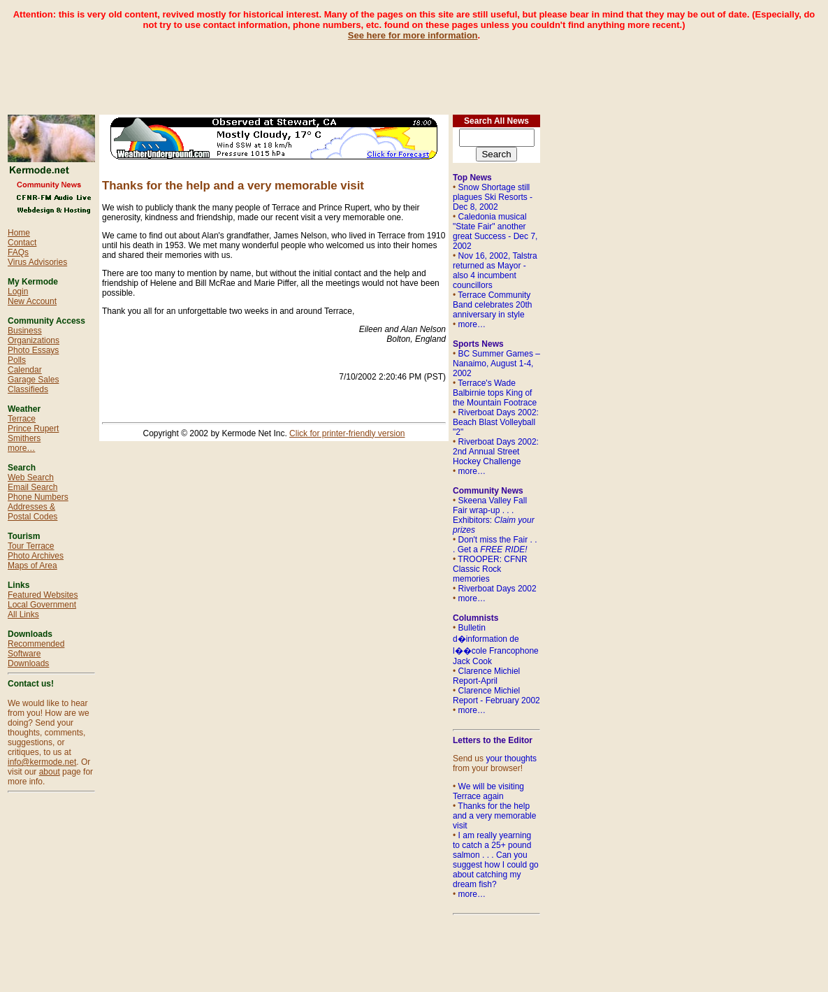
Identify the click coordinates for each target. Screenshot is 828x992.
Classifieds (28, 389)
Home (19, 233)
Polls (17, 360)
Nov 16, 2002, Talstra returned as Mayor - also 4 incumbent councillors (495, 270)
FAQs (18, 252)
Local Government (42, 605)
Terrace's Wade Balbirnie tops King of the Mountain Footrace (495, 393)
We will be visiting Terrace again (488, 791)
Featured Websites (43, 595)
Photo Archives (36, 556)
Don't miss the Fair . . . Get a (495, 544)
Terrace (22, 419)
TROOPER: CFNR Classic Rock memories (490, 569)
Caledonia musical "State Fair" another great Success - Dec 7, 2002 (495, 231)
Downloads (28, 663)
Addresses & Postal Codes (32, 512)
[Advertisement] (414, 72)
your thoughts (511, 758)
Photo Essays (33, 350)
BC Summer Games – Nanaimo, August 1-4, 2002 (496, 363)
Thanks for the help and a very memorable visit (494, 816)
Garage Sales (33, 379)
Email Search (32, 487)
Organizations (33, 340)
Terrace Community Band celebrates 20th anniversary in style (492, 304)
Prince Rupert (33, 428)
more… (21, 448)
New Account (32, 301)
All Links (23, 614)
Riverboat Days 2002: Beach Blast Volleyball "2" (496, 422)
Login (18, 291)
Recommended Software (36, 649)
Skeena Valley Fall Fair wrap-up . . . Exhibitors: (494, 515)
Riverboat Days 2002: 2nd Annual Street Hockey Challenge (496, 451)
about (49, 772)
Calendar (25, 370)
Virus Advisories (37, 262)
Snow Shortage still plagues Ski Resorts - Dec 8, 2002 (492, 197)
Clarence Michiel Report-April (486, 676)
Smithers (24, 438)
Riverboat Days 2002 (497, 589)
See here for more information (413, 35)
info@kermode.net (42, 762)
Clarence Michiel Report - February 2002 (496, 695)
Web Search (31, 477)
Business (25, 331)
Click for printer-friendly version (347, 433)
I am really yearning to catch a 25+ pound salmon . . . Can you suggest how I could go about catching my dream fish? (496, 860)
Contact (22, 242)
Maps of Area (32, 565)
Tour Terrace (31, 546)
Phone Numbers (38, 497)
